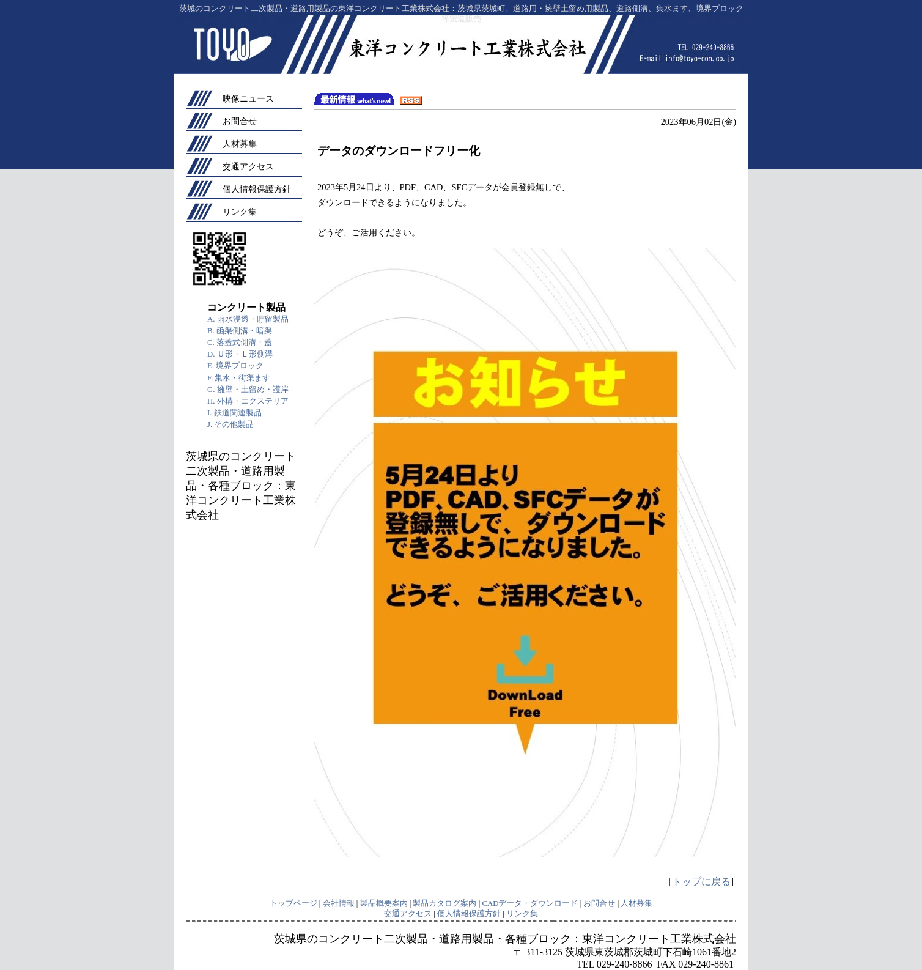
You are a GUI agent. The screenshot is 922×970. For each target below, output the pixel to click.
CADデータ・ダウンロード (530, 903)
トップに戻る (701, 881)
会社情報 (339, 903)
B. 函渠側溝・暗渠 (239, 331)
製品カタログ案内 (444, 903)
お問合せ (240, 121)
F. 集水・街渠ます (239, 378)
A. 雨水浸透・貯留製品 (248, 319)
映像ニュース (248, 98)
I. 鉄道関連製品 (234, 413)
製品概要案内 (384, 903)
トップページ (293, 903)
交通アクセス (248, 166)
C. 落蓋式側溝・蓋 (239, 342)
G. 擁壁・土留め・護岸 (248, 389)
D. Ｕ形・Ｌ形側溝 (240, 354)
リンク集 (240, 212)
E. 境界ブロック (235, 365)
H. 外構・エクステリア (248, 401)
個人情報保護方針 (257, 189)
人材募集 (240, 144)
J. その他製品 (230, 424)
